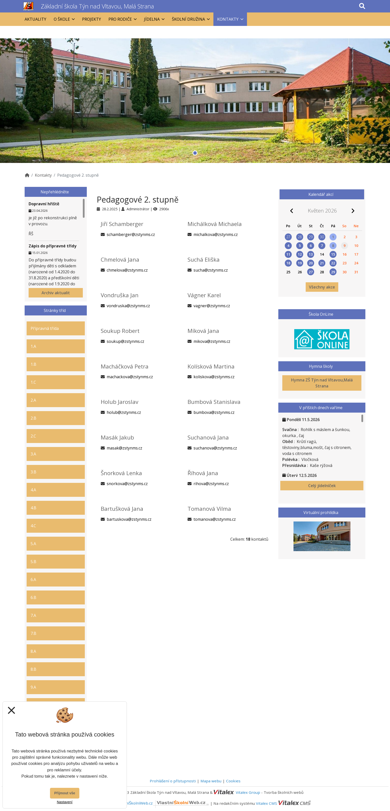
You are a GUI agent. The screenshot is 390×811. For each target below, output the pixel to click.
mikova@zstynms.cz (212, 341)
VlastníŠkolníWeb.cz (163, 803)
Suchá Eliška (204, 259)
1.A (33, 346)
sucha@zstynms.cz (211, 270)
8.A (33, 651)
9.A (33, 687)
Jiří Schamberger (122, 224)
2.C (33, 436)
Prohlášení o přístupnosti (173, 780)
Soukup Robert (120, 331)
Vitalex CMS (266, 803)
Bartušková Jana (122, 509)
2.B (33, 418)
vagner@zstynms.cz (212, 305)
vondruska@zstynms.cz (128, 305)
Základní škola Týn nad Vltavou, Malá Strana (97, 6)
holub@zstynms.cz (124, 412)
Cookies (233, 780)
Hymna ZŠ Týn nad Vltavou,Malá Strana (322, 383)
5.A (33, 543)
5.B (33, 561)
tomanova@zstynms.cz (215, 519)
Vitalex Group (248, 792)
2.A (33, 400)
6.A (33, 579)
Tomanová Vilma (209, 509)
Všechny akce (322, 287)
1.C (33, 382)
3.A (33, 454)
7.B (33, 633)
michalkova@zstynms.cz (216, 234)
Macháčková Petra (124, 366)
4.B (33, 508)
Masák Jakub (117, 437)
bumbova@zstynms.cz (214, 412)
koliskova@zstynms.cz (214, 376)
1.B (33, 364)
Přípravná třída (45, 328)
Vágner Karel (204, 295)
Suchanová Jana (208, 437)
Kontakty (43, 175)
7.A (33, 615)
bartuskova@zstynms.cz (129, 519)
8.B (33, 669)
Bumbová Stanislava (214, 402)
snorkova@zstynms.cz (127, 483)
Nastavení (64, 802)
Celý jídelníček (322, 485)
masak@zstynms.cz (124, 448)
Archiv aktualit (56, 292)
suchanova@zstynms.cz (215, 448)
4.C (33, 525)
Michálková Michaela (215, 224)
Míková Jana (203, 331)
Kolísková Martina (211, 366)
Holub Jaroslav (119, 402)
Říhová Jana (203, 473)
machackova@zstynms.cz (130, 376)
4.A (33, 490)
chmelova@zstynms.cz (127, 270)
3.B (33, 472)
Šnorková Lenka (121, 473)
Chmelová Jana (120, 259)
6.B (33, 597)
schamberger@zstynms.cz (131, 234)
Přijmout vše (64, 793)
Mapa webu (210, 780)
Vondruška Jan (120, 295)
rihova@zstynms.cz (211, 483)
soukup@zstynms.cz (125, 341)
